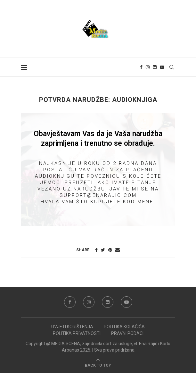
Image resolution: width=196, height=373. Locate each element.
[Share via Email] (117, 250)
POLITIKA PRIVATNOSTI (77, 333)
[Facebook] (141, 67)
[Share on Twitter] (103, 250)
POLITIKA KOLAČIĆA (124, 326)
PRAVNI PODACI (127, 333)
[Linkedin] (155, 67)
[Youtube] (162, 67)
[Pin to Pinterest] (110, 250)
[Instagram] (148, 67)
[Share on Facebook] (96, 250)
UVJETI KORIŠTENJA (72, 326)
